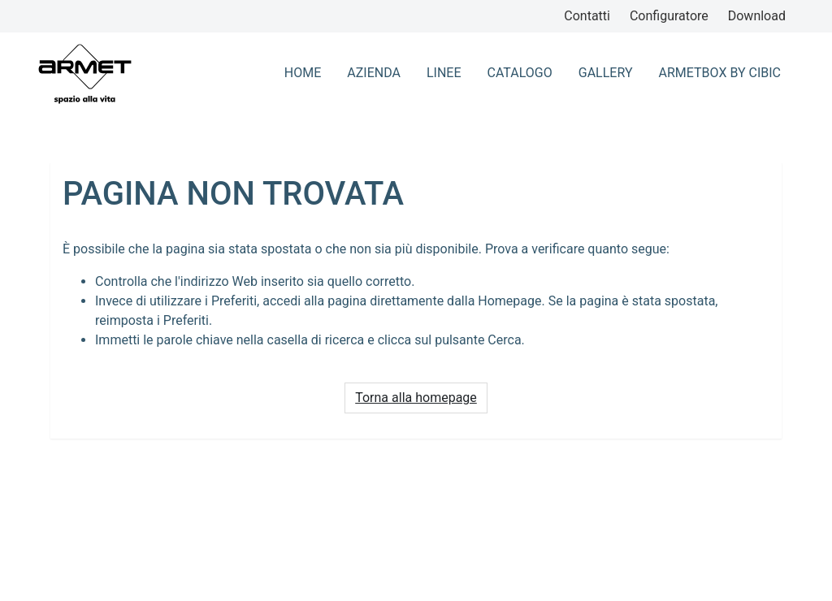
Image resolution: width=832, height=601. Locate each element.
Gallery (605, 72)
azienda (374, 72)
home (302, 72)
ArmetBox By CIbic (720, 72)
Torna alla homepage (416, 397)
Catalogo (520, 72)
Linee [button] (444, 72)
